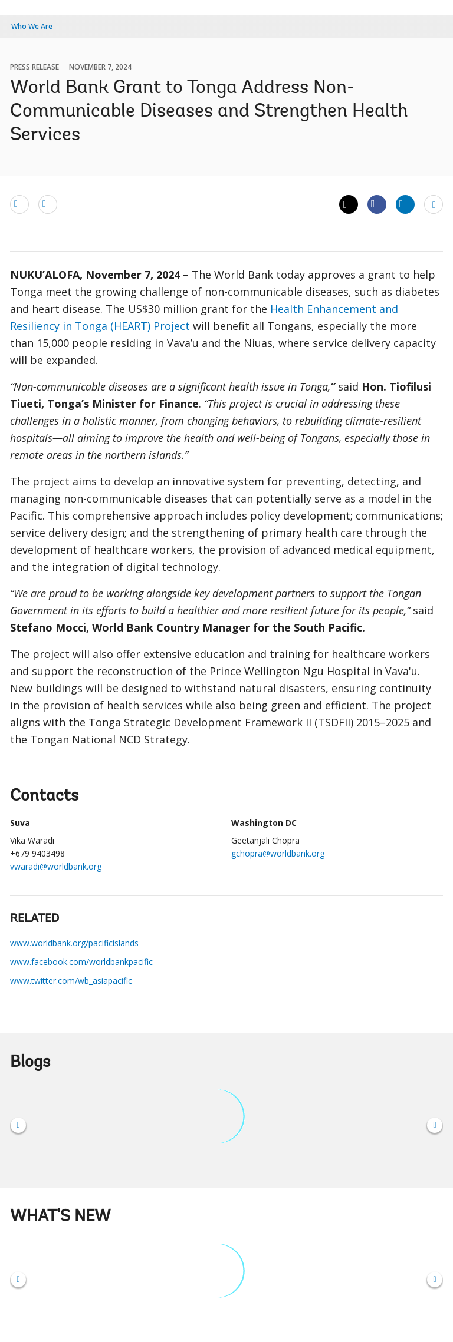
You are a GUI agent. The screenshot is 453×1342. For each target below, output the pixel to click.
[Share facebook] (376, 204)
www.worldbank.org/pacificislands (74, 942)
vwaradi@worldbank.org (55, 866)
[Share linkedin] (405, 204)
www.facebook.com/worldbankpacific (81, 961)
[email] (19, 204)
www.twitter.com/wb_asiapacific (71, 980)
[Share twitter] (348, 204)
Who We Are (31, 26)
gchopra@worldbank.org (277, 853)
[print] (48, 204)
